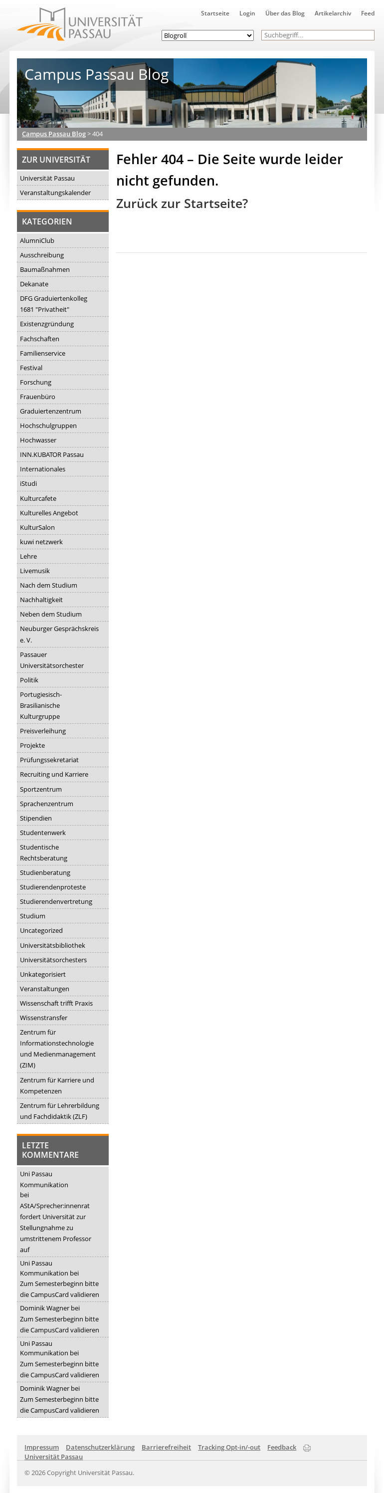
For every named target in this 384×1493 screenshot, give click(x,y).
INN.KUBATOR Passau (52, 454)
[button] (369, 35)
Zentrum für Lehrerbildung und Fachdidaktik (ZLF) (59, 1111)
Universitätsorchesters (53, 959)
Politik (29, 679)
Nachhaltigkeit (41, 599)
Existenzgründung (47, 323)
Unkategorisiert (43, 974)
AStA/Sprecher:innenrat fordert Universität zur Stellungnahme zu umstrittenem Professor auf (55, 1227)
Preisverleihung (43, 730)
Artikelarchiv (333, 13)
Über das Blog (285, 13)
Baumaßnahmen (45, 269)
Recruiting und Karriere (54, 774)
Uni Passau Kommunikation (44, 1179)
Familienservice (42, 353)
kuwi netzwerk (41, 541)
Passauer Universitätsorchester (52, 660)
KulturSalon (37, 527)
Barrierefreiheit (166, 1447)
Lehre (28, 556)
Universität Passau (47, 178)
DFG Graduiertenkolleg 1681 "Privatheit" (53, 304)
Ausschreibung (42, 254)
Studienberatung (45, 872)
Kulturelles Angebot (49, 512)
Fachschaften (39, 338)
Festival (31, 367)
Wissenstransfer (43, 1017)
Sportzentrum (41, 789)
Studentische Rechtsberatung (43, 852)
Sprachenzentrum (46, 803)
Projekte (32, 745)
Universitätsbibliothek (52, 945)
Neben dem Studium (51, 614)
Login (247, 13)
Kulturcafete (38, 498)
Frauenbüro (37, 396)
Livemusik (35, 570)
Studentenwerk (43, 832)
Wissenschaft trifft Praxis (56, 1003)
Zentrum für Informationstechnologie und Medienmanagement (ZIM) (58, 1048)
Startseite (215, 13)
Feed (368, 13)
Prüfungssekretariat (49, 759)
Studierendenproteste (53, 886)
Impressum (41, 1447)
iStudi (28, 483)
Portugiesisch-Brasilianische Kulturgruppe (41, 705)
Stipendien (36, 818)
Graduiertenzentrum (50, 411)
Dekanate (34, 283)
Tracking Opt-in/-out (229, 1447)
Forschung (35, 382)
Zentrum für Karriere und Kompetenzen (57, 1085)
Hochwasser (38, 439)
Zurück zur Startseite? (182, 203)
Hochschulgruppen (48, 425)
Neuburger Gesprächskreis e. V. (59, 634)
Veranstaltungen (44, 988)
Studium (32, 915)
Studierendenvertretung (56, 901)
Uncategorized (41, 930)
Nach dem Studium (48, 585)
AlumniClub (37, 240)
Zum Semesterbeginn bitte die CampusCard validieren (59, 1289)
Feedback (281, 1447)
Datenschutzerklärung (100, 1447)
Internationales (42, 468)
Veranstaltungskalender (55, 192)
